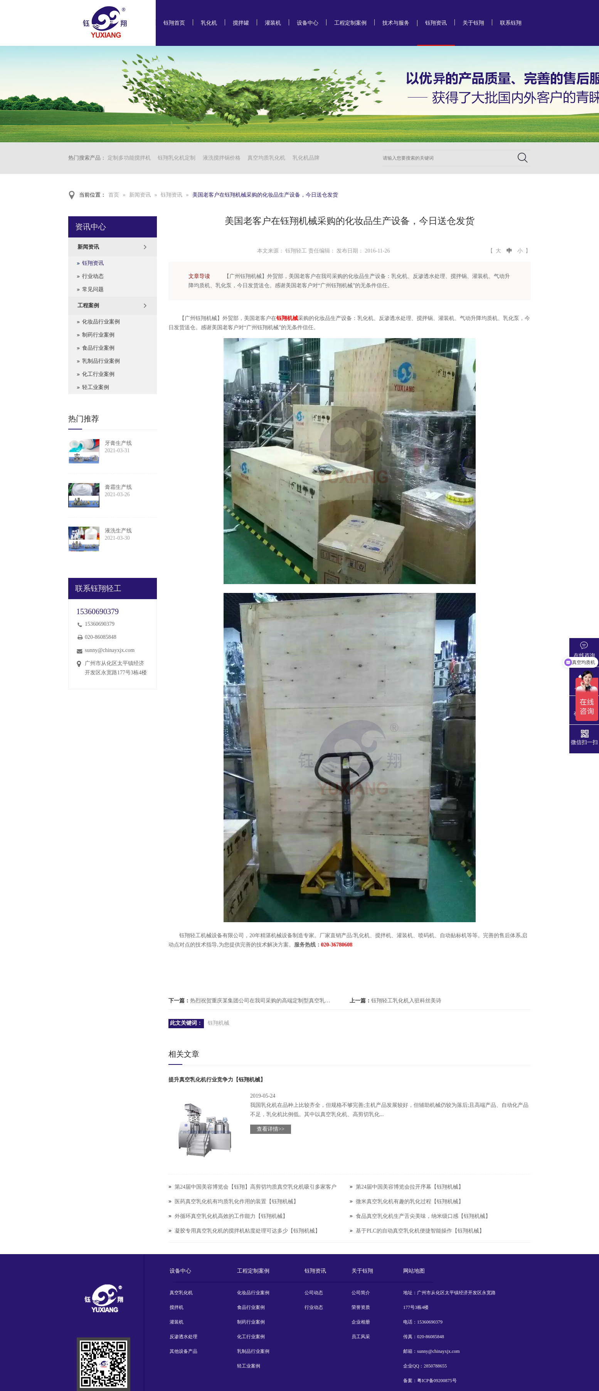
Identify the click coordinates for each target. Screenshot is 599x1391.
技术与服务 (395, 23)
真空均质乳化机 (266, 158)
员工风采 (361, 1336)
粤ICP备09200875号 (437, 1380)
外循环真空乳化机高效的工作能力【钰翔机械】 (231, 1216)
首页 (113, 195)
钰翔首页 (174, 23)
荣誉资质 (361, 1307)
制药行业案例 (98, 335)
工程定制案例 (350, 23)
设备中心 (307, 23)
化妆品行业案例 (101, 322)
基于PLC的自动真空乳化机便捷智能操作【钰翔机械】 (420, 1231)
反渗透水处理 (183, 1336)
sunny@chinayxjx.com (110, 650)
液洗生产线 (118, 531)
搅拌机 (176, 1307)
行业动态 (93, 276)
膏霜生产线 (118, 487)
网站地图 (414, 1271)
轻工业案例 (95, 387)
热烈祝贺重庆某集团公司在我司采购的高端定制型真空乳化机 (262, 1001)
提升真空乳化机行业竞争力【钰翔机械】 (217, 1080)
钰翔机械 (218, 1023)
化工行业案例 (98, 374)
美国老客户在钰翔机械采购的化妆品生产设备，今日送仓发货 (265, 195)
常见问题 (93, 289)
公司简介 (361, 1292)
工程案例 (88, 305)
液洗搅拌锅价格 (222, 158)
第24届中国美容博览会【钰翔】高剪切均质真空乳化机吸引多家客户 (256, 1187)
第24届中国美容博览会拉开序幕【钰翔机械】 (410, 1187)
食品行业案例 (98, 348)
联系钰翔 (511, 23)
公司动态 (314, 1292)
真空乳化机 (181, 1292)
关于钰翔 (473, 23)
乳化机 (209, 23)
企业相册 (361, 1322)
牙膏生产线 (118, 443)
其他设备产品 (183, 1351)
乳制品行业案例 (101, 361)
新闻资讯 (140, 195)
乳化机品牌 (306, 158)
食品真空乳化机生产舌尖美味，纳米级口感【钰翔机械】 (423, 1216)
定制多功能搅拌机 (129, 158)
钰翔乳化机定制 (176, 158)
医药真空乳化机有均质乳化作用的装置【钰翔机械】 (237, 1201)
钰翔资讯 (436, 23)
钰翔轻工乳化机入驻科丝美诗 (406, 1001)
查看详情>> (270, 1129)
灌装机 (273, 23)
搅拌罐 (241, 23)
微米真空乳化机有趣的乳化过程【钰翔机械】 (410, 1201)
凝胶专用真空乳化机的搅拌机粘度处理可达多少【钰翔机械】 (247, 1231)
